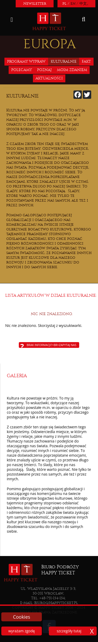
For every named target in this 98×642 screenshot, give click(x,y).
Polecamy (21, 70)
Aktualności (49, 78)
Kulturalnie (64, 61)
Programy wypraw (26, 61)
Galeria (17, 376)
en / (74, 3)
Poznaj (44, 70)
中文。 (84, 3)
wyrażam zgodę (21, 630)
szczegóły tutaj (69, 630)
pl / (65, 3)
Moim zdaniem (72, 70)
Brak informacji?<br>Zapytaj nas (51, 345)
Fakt (86, 61)
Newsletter (34, 3)
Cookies (21, 617)
